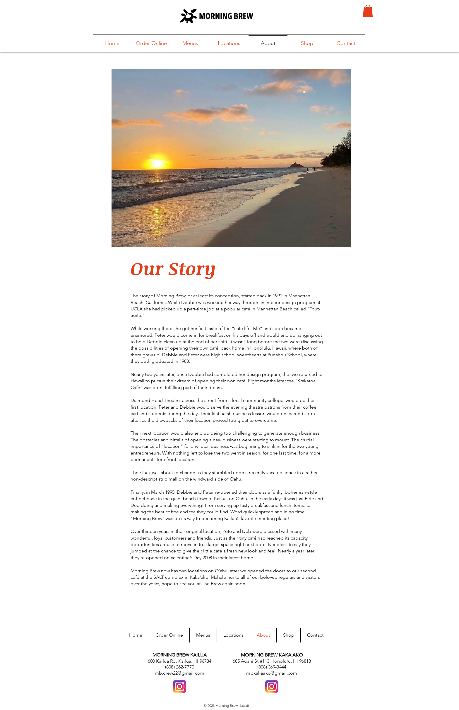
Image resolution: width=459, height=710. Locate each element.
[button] (368, 11)
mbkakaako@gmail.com (271, 673)
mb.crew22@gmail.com (179, 673)
